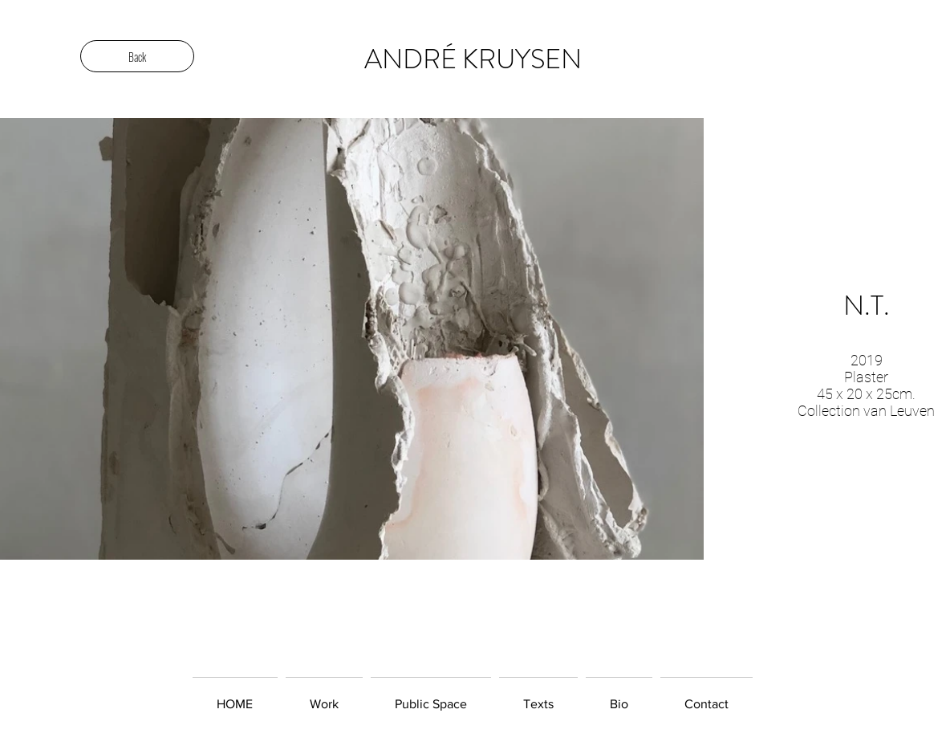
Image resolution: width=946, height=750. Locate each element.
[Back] (137, 56)
